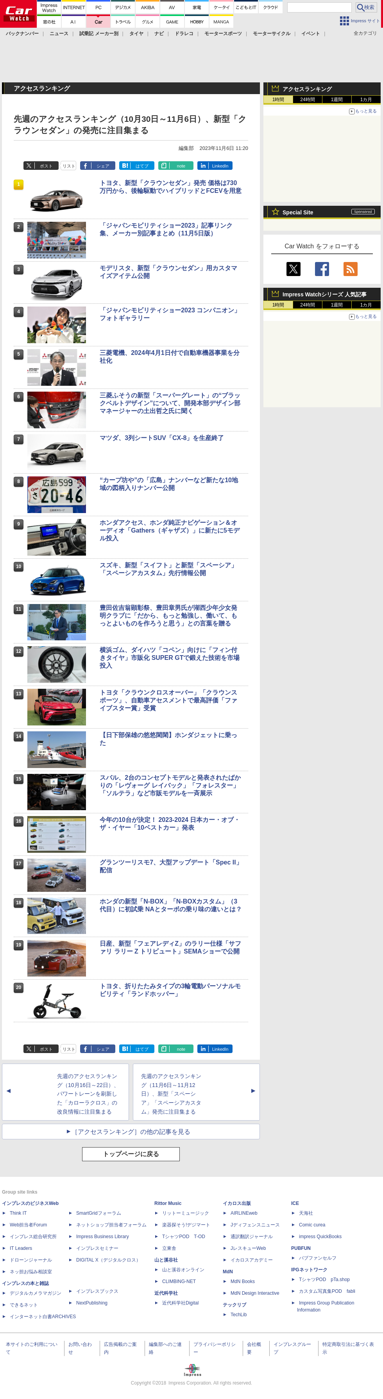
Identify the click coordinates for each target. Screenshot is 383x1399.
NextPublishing (91, 1303)
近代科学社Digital (180, 1303)
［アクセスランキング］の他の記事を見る (131, 1131)
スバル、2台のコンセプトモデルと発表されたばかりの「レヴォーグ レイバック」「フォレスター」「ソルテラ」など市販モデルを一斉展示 (170, 785)
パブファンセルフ (317, 1258)
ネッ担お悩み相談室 (31, 1271)
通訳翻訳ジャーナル (252, 1236)
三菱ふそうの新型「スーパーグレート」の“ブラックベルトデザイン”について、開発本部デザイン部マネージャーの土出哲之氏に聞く (170, 403)
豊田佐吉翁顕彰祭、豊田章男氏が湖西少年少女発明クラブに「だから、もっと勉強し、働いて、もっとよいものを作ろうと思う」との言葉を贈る (168, 615)
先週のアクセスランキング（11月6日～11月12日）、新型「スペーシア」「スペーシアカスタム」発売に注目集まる (171, 1094)
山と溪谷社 (166, 1260)
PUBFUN (301, 1248)
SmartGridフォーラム (98, 1213)
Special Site (298, 212)
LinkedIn (220, 166)
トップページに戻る (131, 1154)
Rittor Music (167, 1203)
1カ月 (366, 99)
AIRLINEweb (244, 1213)
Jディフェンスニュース (255, 1225)
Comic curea (312, 1225)
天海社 (306, 1213)
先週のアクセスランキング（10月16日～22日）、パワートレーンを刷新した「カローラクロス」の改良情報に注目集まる (88, 1094)
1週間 (337, 99)
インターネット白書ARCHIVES (43, 1316)
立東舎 (169, 1248)
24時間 (307, 99)
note (181, 166)
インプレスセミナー (97, 1248)
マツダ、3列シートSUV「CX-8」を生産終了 (162, 438)
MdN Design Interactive (255, 1293)
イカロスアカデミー (252, 1260)
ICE (295, 1203)
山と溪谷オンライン (183, 1269)
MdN (228, 1271)
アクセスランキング (307, 89)
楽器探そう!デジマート (186, 1225)
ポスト (46, 166)
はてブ (142, 166)
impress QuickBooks (320, 1236)
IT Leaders (21, 1248)
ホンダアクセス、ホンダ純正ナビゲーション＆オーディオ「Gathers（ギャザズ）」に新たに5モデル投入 (169, 530)
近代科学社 (166, 1293)
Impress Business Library (102, 1236)
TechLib (239, 1314)
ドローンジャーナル (31, 1260)
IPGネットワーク (309, 1269)
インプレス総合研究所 (33, 1236)
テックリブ (234, 1305)
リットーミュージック (185, 1213)
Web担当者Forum (28, 1225)
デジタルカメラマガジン (35, 1293)
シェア (103, 166)
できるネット (24, 1305)
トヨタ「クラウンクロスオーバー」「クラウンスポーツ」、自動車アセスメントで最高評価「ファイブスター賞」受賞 (168, 700)
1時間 (278, 99)
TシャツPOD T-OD (183, 1236)
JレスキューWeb (248, 1248)
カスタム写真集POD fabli (327, 1291)
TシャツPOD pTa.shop (324, 1279)
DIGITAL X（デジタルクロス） (108, 1260)
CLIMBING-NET (179, 1281)
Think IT (18, 1213)
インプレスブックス (97, 1291)
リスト (69, 166)
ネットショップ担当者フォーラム (111, 1225)
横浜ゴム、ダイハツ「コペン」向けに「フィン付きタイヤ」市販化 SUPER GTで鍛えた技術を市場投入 (170, 658)
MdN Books (243, 1281)
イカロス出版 (237, 1203)
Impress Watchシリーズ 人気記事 (325, 294)
